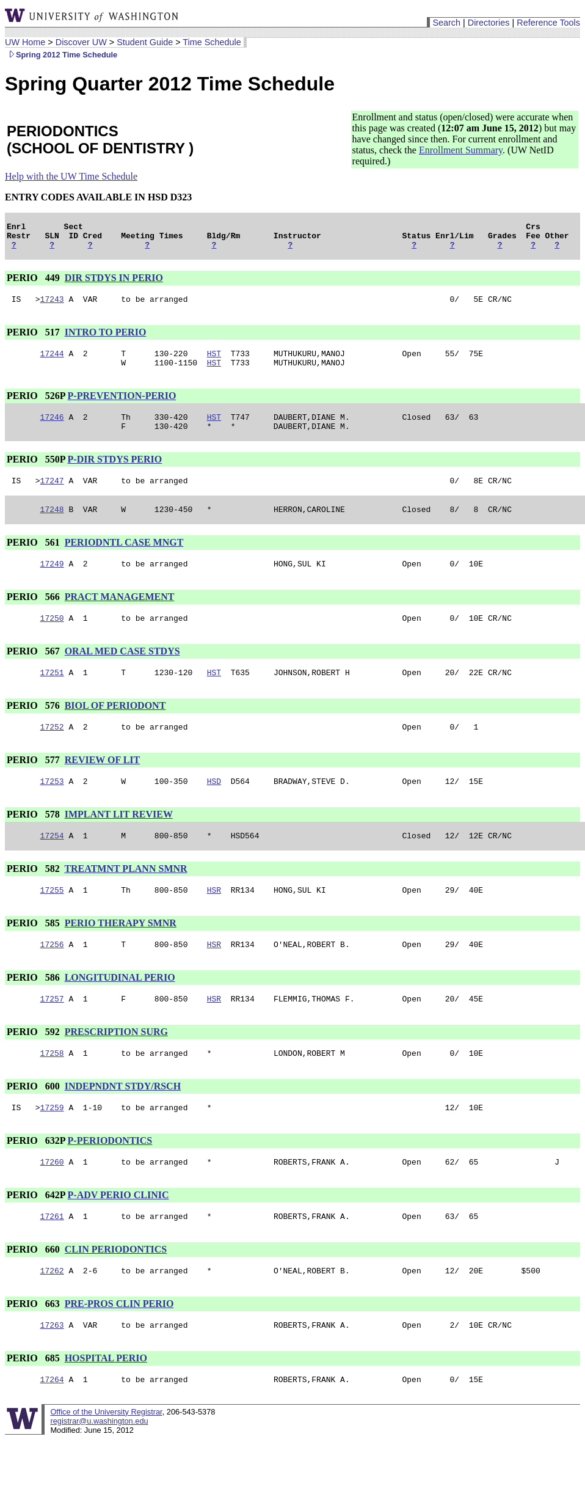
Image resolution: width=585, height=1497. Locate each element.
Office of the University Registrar (106, 1459)
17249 (52, 583)
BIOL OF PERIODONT (115, 729)
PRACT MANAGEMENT (120, 617)
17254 (52, 864)
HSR (214, 920)
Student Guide (145, 42)
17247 (52, 496)
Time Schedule (212, 42)
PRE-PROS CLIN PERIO (119, 1347)
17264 (52, 1426)
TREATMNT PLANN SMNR (125, 898)
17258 (52, 1089)
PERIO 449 (34, 283)
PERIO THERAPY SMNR (120, 954)
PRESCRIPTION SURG (116, 1066)
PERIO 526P (36, 406)
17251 (52, 695)
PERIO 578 (34, 841)
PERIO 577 (34, 785)
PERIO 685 (34, 1404)
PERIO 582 (34, 898)
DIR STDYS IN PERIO (114, 283)
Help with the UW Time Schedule (71, 176)
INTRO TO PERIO (106, 339)
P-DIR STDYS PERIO (115, 474)
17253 (52, 808)
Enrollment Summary (461, 150)
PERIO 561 (34, 560)
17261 (52, 1258)
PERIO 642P (36, 1235)
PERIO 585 (34, 954)
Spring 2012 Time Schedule (61, 54)
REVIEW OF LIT (102, 785)
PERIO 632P (36, 1179)
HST (214, 362)
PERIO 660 (34, 1291)
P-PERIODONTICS (110, 1179)
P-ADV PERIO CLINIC (118, 1235)
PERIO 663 (34, 1347)
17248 (52, 527)
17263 (52, 1370)
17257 (52, 1033)
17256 (52, 977)
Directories (489, 22)
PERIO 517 (34, 339)
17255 (52, 920)
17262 (52, 1314)
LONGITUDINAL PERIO (120, 1010)
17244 (52, 362)
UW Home (25, 42)
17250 (52, 639)
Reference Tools (548, 22)
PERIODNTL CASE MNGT (124, 560)
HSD (214, 808)
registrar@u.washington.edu (99, 1468)
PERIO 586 (34, 1010)
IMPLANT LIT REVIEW (119, 841)
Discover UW (81, 42)
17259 (52, 1145)
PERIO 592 (34, 1066)
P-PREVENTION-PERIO (122, 406)
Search (446, 22)
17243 (52, 306)
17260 (52, 1201)
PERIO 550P (36, 474)
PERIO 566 (34, 617)
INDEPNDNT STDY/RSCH (123, 1123)
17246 (52, 429)
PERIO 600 (34, 1123)
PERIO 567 (34, 673)
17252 (52, 752)
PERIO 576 (34, 729)
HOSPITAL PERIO (106, 1404)
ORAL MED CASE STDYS (122, 673)
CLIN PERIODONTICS (116, 1291)
